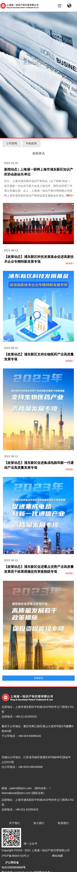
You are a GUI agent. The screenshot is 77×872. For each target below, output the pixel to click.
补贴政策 (31, 143)
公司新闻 (11, 143)
